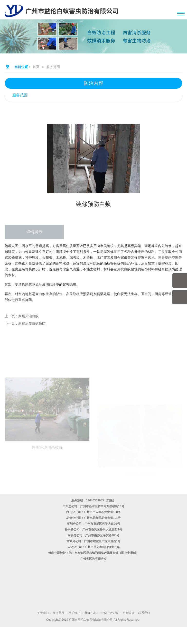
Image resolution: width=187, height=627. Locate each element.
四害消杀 (128, 613)
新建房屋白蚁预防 (32, 323)
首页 (36, 67)
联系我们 (144, 613)
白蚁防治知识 (109, 613)
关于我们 (43, 613)
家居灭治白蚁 (28, 316)
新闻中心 (90, 613)
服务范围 (53, 67)
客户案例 (75, 613)
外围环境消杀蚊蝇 (47, 470)
